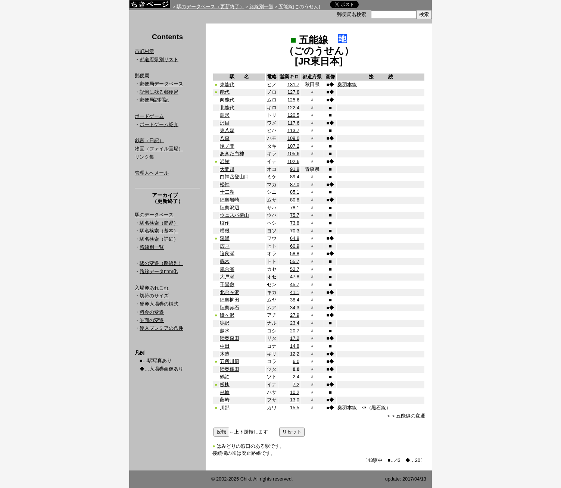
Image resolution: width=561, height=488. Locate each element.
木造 (225, 354)
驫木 (225, 261)
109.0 (293, 138)
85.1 (294, 192)
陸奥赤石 (229, 307)
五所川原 (229, 361)
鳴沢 (225, 323)
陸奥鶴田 (229, 369)
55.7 (294, 261)
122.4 (293, 107)
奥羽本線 (347, 84)
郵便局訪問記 (154, 100)
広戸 (225, 246)
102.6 (293, 161)
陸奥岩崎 (229, 200)
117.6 (293, 123)
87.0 (294, 184)
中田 (225, 346)
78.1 (294, 207)
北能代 (227, 107)
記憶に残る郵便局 (159, 92)
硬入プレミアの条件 (161, 328)
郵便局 (142, 75)
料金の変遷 (152, 312)
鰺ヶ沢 (227, 315)
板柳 (225, 384)
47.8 (294, 276)
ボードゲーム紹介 (159, 124)
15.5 (294, 407)
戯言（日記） (149, 140)
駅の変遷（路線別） (161, 263)
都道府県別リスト (159, 59)
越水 (225, 331)
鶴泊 (225, 376)
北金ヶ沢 (229, 292)
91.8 (294, 169)
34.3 (294, 307)
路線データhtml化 (159, 271)
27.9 (294, 315)
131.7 (293, 84)
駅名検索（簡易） (159, 223)
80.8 (294, 200)
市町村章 (144, 51)
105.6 (293, 153)
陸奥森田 (229, 338)
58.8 (294, 253)
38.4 (294, 300)
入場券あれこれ (152, 288)
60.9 (294, 246)
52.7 (294, 269)
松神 (225, 184)
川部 (225, 407)
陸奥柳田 (229, 300)
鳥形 (225, 115)
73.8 (294, 223)
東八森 (227, 130)
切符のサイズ (154, 295)
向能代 (227, 100)
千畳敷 (227, 284)
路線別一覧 (261, 6)
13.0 (294, 400)
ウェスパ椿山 (234, 215)
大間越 (227, 169)
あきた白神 (232, 153)
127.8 (293, 92)
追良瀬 (227, 253)
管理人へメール (152, 173)
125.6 (293, 100)
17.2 (294, 338)
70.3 (294, 231)
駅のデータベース (154, 215)
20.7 (294, 331)
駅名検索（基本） (159, 231)
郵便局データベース (161, 84)
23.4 (294, 323)
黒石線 (378, 407)
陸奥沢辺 (229, 207)
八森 (225, 138)
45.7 (294, 284)
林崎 (225, 392)
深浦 (225, 238)
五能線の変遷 (410, 416)
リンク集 (144, 157)
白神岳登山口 (234, 176)
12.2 (294, 354)
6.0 (296, 361)
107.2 (293, 146)
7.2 (296, 384)
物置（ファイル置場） (159, 148)
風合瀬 (227, 269)
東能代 (227, 84)
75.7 (294, 215)
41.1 (294, 292)
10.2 (294, 392)
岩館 (225, 161)
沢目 (225, 123)
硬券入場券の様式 (159, 304)
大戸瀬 (227, 276)
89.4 (294, 176)
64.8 (294, 238)
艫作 (225, 223)
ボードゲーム (149, 116)
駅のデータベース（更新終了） (210, 6)
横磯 (225, 231)
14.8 (294, 346)
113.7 (293, 130)
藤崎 (225, 400)
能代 (225, 92)
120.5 (293, 115)
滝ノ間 (227, 146)
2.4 (296, 376)
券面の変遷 (152, 320)
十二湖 (227, 192)
